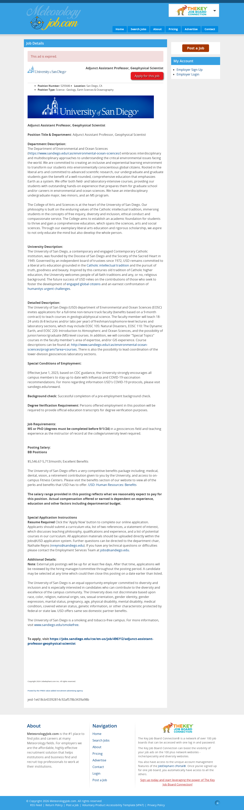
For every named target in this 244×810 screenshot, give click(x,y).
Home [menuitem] (96, 734)
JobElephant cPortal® (172, 766)
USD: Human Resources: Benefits (112, 485)
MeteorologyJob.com (63, 801)
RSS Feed (36, 805)
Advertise (191, 29)
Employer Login (188, 74)
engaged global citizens (84, 284)
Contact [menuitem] (98, 767)
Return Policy (54, 805)
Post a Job (195, 48)
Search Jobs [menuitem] (101, 740)
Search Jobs (138, 29)
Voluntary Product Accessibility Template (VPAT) (113, 805)
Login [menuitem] (96, 773)
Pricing (173, 29)
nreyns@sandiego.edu (67, 545)
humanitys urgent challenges (49, 289)
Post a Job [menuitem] (99, 780)
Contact (210, 29)
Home (120, 29)
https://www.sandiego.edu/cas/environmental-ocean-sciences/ (74, 153)
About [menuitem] (96, 747)
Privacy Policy (156, 805)
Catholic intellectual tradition (108, 265)
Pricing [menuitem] (97, 753)
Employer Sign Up (190, 70)
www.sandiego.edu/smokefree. (56, 625)
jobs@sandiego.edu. (115, 550)
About (157, 29)
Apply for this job (147, 76)
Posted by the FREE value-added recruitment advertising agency (55, 691)
